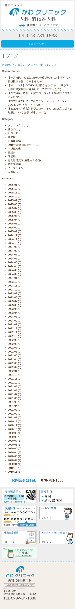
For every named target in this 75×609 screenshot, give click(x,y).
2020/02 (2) (14, 460)
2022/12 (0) (14, 328)
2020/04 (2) (14, 452)
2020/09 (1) (14, 432)
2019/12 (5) (14, 467)
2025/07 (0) (14, 208)
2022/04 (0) (14, 359)
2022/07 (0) (14, 347)
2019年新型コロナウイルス (24, 144)
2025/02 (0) (14, 227)
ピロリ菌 (13, 133)
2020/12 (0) (14, 421)
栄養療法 (13, 171)
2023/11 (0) (14, 285)
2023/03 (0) (14, 316)
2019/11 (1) (14, 471)
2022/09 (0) (14, 339)
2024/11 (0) (14, 239)
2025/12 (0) (14, 188)
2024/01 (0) (14, 277)
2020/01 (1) (14, 463)
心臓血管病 (14, 140)
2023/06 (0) (14, 305)
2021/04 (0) (14, 405)
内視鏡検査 (14, 148)
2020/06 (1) (14, 444)
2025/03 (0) (14, 223)
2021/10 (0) (14, 382)
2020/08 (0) (14, 436)
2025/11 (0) (14, 192)
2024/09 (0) (14, 246)
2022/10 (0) (14, 336)
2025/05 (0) (14, 215)
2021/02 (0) (14, 413)
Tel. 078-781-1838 (37, 35)
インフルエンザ (17, 168)
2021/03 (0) (14, 409)
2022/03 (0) (14, 363)
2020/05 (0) (14, 448)
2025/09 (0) (14, 200)
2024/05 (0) (14, 262)
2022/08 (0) (14, 343)
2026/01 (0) (14, 184)
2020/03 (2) (14, 456)
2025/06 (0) (14, 212)
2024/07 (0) (14, 254)
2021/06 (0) (14, 398)
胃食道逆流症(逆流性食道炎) (24, 160)
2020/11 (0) (14, 425)
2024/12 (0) (14, 235)
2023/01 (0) (14, 324)
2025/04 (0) (14, 219)
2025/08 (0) (14, 204)
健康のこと (14, 129)
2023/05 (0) (14, 308)
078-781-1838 (52, 480)
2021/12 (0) (14, 374)
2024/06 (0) (14, 258)
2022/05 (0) (14, 355)
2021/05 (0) (14, 401)
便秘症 (12, 156)
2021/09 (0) (14, 386)
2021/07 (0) (14, 394)
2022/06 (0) (14, 351)
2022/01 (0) (14, 370)
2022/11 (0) (14, 332)
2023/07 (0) (14, 301)
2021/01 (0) (14, 417)
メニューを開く (37, 43)
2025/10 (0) (14, 196)
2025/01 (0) (14, 231)
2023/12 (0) (14, 281)
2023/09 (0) (14, 293)
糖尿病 (12, 137)
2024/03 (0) (14, 270)
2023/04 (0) (14, 312)
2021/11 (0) (14, 378)
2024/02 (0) (14, 274)
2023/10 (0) (14, 289)
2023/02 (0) (14, 320)
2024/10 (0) (14, 243)
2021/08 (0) (14, 390)
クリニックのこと (18, 125)
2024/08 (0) (14, 250)
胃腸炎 (12, 152)
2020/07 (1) (14, 440)
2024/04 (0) (14, 266)
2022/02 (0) (14, 367)
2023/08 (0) (14, 297)
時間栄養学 (14, 164)
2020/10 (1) (14, 429)
